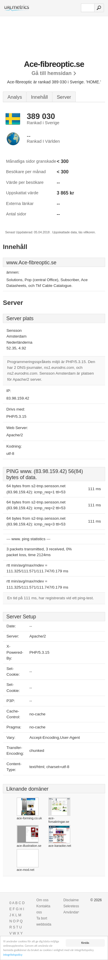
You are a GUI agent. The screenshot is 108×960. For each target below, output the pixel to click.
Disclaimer (71, 900)
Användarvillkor (75, 912)
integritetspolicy (12, 955)
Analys (14, 97)
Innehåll (39, 97)
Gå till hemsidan (51, 73)
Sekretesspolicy (75, 906)
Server (64, 97)
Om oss (42, 900)
